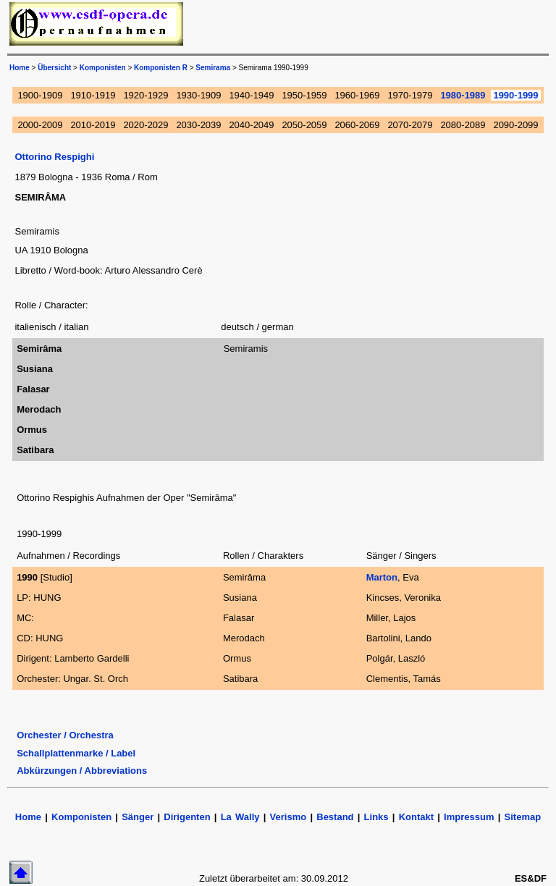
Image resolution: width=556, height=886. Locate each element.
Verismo (288, 816)
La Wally (240, 816)
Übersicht (54, 68)
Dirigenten (187, 816)
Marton (381, 577)
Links (376, 816)
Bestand (334, 816)
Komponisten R (161, 68)
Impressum (469, 816)
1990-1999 (515, 95)
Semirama (212, 68)
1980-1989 (462, 95)
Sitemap (523, 816)
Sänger (137, 816)
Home (19, 68)
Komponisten (103, 68)
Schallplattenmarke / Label (76, 753)
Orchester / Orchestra (65, 735)
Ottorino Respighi (54, 156)
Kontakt (418, 816)
